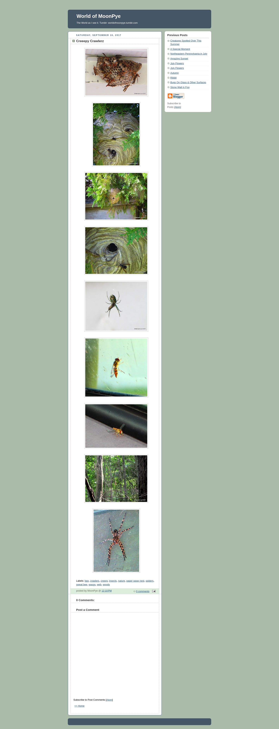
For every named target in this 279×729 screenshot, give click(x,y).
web (99, 584)
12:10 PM (107, 590)
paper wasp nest (135, 581)
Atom (109, 700)
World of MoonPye (99, 16)
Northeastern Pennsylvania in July (188, 53)
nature (121, 581)
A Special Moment (180, 49)
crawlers (94, 581)
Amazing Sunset (179, 58)
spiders (150, 581)
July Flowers (177, 63)
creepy (104, 581)
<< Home (79, 706)
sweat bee (81, 584)
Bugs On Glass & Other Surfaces (188, 82)
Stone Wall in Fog (179, 87)
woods (106, 584)
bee (87, 581)
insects (113, 581)
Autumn (174, 73)
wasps (92, 584)
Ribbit (173, 77)
